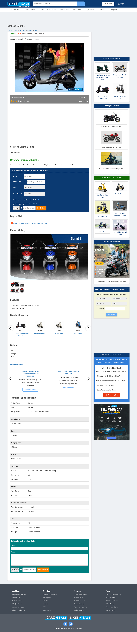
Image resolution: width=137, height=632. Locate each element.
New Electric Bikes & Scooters (111, 178)
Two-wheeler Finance (80, 595)
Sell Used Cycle (79, 610)
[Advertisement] (68, 18)
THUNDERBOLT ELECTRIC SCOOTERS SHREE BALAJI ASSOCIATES (30, 374)
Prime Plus (59, 333)
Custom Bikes (47, 610)
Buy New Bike (90, 9)
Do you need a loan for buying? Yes (25, 200)
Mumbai (14, 598)
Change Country (110, 610)
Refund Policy (110, 604)
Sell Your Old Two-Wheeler (111, 355)
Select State (108, 4)
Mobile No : (17, 182)
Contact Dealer (30, 390)
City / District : (18, 194)
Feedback (115, 601)
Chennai (14, 601)
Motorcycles (47, 598)
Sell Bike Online (15, 9)
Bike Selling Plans (79, 601)
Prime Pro (78, 333)
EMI (19, 34)
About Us (108, 595)
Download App (116, 595)
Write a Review (83, 101)
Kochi (20, 601)
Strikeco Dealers (16, 365)
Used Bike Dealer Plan (80, 607)
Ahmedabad (15, 607)
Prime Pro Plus (39, 333)
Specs (29, 34)
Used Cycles (21, 610)
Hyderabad (22, 595)
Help (107, 598)
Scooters (45, 601)
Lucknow (19, 604)
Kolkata (14, 610)
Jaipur (22, 607)
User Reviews (39, 34)
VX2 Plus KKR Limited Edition (21, 334)
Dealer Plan (64, 9)
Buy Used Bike (31, 9)
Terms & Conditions (34, 204)
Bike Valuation (78, 598)
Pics (24, 34)
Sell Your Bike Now (111, 395)
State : (15, 187)
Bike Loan (77, 9)
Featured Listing (79, 604)
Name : (15, 176)
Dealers (102, 9)
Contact (108, 601)
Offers (13, 34)
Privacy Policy (114, 607)
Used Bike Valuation (48, 9)
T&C (107, 607)
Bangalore (15, 595)
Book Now (41, 208)
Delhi (13, 604)
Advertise (112, 598)
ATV (44, 607)
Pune (19, 598)
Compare (113, 9)
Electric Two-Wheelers (50, 595)
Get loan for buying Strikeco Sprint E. (31, 223)
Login (121, 4)
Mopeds (45, 604)
